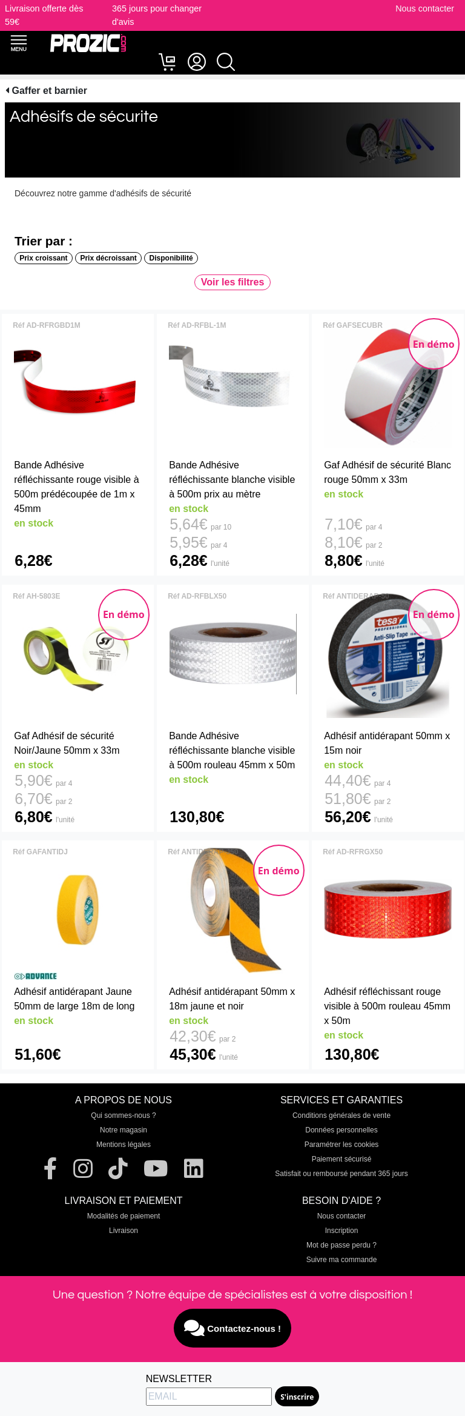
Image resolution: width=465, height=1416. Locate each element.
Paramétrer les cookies (342, 1144)
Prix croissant (43, 258)
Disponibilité (171, 258)
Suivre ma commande (341, 1259)
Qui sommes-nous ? (123, 1115)
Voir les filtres (233, 282)
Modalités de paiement (123, 1216)
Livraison (123, 1230)
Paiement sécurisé (342, 1159)
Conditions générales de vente (341, 1115)
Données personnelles (341, 1130)
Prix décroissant (108, 258)
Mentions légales (123, 1144)
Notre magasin (123, 1130)
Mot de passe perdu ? (341, 1245)
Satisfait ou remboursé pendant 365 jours (341, 1173)
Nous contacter (424, 8)
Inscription (341, 1230)
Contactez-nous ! (232, 1328)
